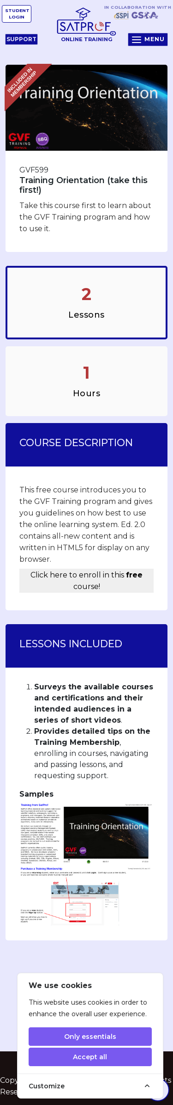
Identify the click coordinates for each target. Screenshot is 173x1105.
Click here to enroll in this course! (86, 581)
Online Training (86, 25)
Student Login (17, 13)
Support (21, 39)
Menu (148, 39)
